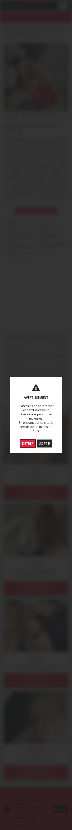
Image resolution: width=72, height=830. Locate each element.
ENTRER (27, 443)
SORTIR (44, 443)
